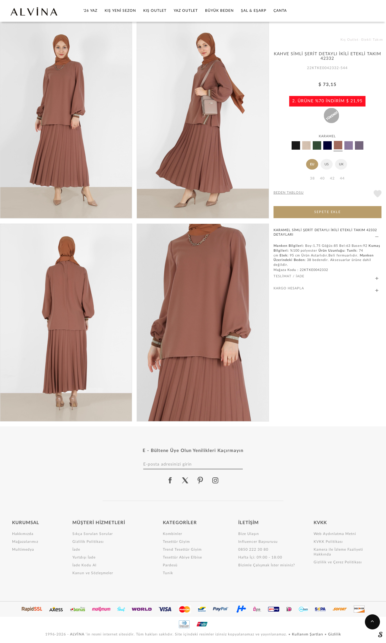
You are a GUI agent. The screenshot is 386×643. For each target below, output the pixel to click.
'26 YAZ (90, 10)
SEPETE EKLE (327, 212)
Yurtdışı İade (84, 557)
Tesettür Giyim (176, 541)
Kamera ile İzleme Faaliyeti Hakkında (338, 552)
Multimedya (23, 549)
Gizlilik (334, 634)
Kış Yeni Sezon (120, 10)
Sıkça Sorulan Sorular (92, 534)
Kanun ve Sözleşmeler (92, 573)
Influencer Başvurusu (258, 541)
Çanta (280, 10)
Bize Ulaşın (248, 534)
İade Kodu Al (84, 565)
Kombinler (172, 534)
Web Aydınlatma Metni (335, 534)
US (326, 164)
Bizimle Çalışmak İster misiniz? (266, 565)
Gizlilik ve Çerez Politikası (338, 562)
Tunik (168, 573)
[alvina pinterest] (200, 480)
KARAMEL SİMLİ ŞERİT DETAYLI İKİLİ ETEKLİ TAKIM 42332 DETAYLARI (326, 232)
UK (341, 164)
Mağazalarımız (25, 541)
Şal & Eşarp (253, 10)
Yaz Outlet (186, 10)
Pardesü (170, 565)
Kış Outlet (154, 10)
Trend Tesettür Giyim (182, 549)
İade (76, 549)
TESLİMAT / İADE (326, 277)
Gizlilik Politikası (88, 541)
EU (312, 164)
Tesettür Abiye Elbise (182, 557)
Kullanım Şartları (308, 634)
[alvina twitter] (185, 480)
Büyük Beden (219, 10)
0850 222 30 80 (253, 549)
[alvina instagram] (216, 480)
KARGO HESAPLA (326, 289)
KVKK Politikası (328, 541)
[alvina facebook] (170, 480)
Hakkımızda (22, 534)
